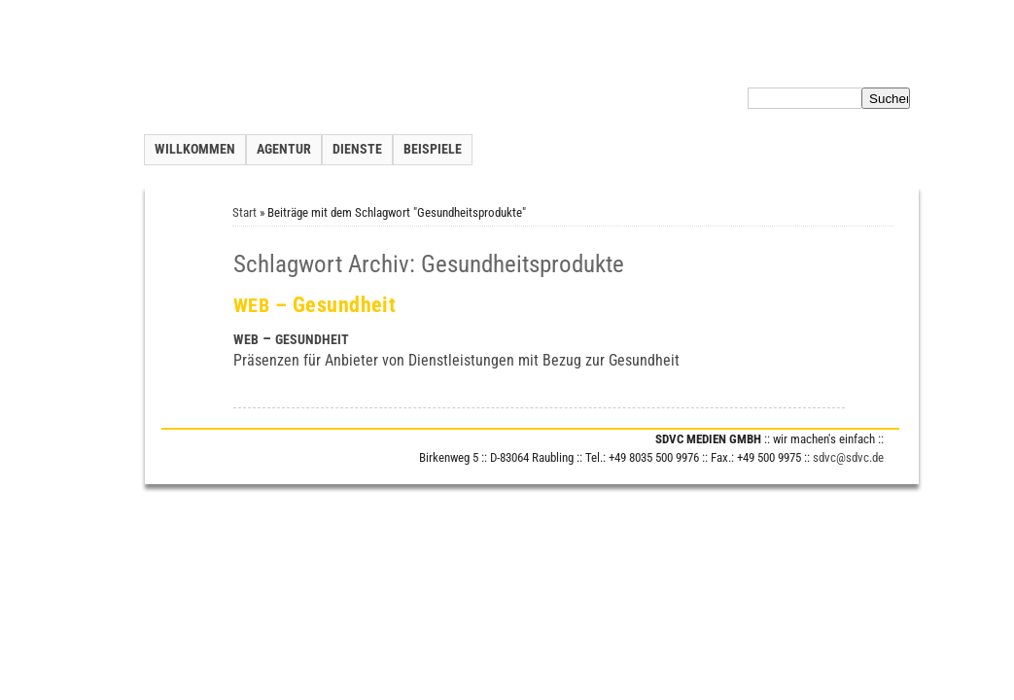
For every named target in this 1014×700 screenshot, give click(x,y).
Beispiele (432, 149)
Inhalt (700, 62)
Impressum (887, 62)
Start (244, 212)
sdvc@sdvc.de (848, 457)
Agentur (284, 149)
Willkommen (195, 149)
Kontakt (653, 62)
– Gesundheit (315, 305)
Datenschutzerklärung (787, 62)
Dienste (357, 149)
